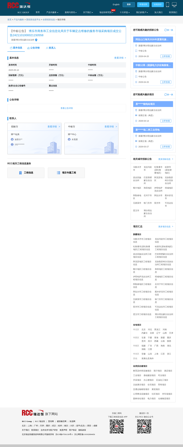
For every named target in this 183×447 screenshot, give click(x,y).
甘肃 (144, 337)
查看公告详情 (67, 108)
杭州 (60, 426)
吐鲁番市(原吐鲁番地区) (158, 170)
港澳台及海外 (148, 358)
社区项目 (156, 394)
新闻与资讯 (71, 12)
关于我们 (88, 12)
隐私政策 (82, 430)
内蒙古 (145, 333)
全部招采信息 (49, 20)
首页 (38, 12)
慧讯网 (51, 421)
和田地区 (148, 188)
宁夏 (150, 337)
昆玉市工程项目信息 (142, 314)
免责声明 (63, 430)
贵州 (144, 341)
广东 (150, 346)
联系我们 (173, 12)
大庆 (72, 426)
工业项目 (137, 375)
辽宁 (158, 333)
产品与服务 (52, 12)
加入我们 (158, 12)
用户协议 (73, 430)
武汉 (54, 426)
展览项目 (156, 389)
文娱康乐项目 (139, 384)
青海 (156, 337)
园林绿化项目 (139, 398)
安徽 (144, 354)
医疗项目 (158, 371)
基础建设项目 (150, 375)
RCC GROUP (23, 12)
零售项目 (162, 384)
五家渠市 (137, 203)
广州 (36, 426)
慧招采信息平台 (33, 20)
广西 (156, 346)
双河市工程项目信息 (142, 307)
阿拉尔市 (158, 195)
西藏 (156, 341)
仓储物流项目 (164, 398)
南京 (66, 426)
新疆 (163, 337)
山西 (165, 333)
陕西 (169, 341)
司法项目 (162, 375)
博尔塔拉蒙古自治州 (148, 213)
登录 (129, 4)
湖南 (144, 349)
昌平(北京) (80, 426)
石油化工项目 (162, 380)
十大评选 (125, 12)
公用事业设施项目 (141, 394)
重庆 (169, 337)
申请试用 (143, 4)
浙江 (169, 354)
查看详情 (120, 57)
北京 (144, 329)
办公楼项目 (149, 380)
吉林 (152, 333)
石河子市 (148, 195)
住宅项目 (152, 384)
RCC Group (27, 421)
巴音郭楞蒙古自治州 (148, 180)
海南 (163, 346)
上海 (156, 354)
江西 (150, 349)
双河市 (157, 203)
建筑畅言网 (61, 421)
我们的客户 (142, 12)
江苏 (163, 354)
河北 (150, 329)
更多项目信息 (165, 226)
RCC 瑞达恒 (40, 421)
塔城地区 (169, 188)
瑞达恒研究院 (106, 12)
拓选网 (72, 421)
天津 (171, 333)
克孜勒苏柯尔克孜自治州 (169, 180)
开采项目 (137, 380)
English (116, 4)
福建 (144, 346)
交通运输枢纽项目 (141, 389)
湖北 (169, 346)
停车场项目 (167, 394)
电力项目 (152, 398)
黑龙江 (157, 329)
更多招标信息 (165, 159)
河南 (165, 329)
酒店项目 (168, 371)
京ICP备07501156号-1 (64, 434)
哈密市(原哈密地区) (168, 170)
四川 (150, 341)
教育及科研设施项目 (142, 371)
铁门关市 (148, 203)
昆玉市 (136, 210)
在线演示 (158, 4)
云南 (163, 341)
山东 (150, 354)
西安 (89, 426)
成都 (95, 426)
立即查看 (166, 56)
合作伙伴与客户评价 (49, 430)
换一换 (168, 30)
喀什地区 (137, 188)
